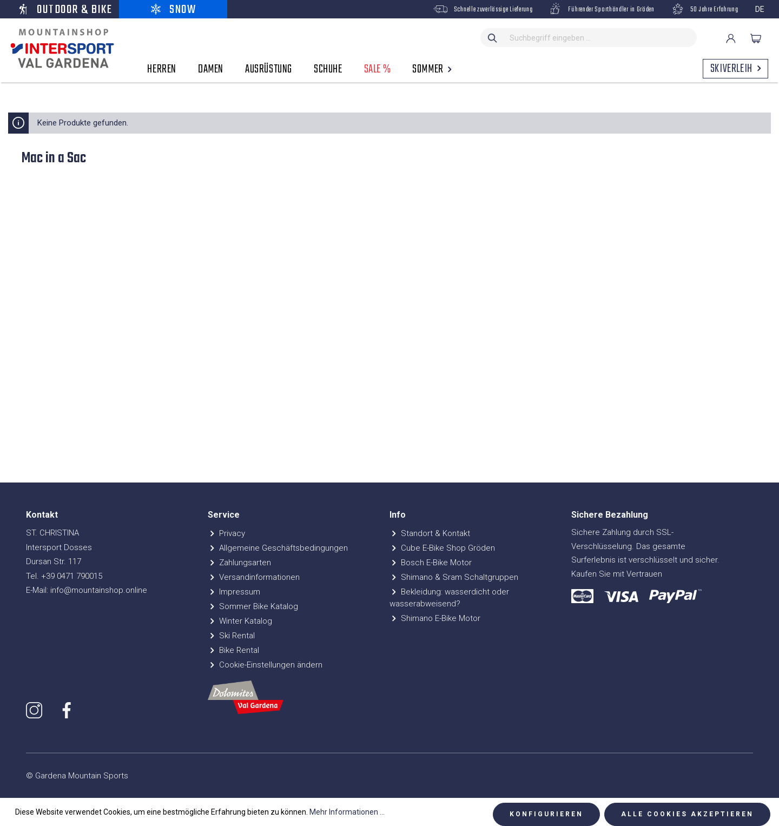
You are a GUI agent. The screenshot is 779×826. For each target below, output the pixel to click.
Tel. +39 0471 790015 (64, 576)
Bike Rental (233, 650)
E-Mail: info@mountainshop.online (86, 590)
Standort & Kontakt (430, 533)
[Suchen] (492, 37)
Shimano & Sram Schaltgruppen (454, 577)
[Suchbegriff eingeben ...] (601, 37)
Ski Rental (231, 635)
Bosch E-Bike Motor (431, 562)
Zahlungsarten (239, 562)
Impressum (234, 592)
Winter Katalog (240, 621)
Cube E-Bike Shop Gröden (442, 548)
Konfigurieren (546, 814)
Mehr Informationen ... (347, 812)
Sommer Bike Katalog (253, 606)
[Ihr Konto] (730, 38)
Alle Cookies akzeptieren (687, 814)
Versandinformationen (254, 577)
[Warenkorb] (755, 38)
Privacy (226, 533)
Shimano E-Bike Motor (435, 618)
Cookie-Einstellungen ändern (265, 665)
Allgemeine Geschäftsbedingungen (278, 548)
